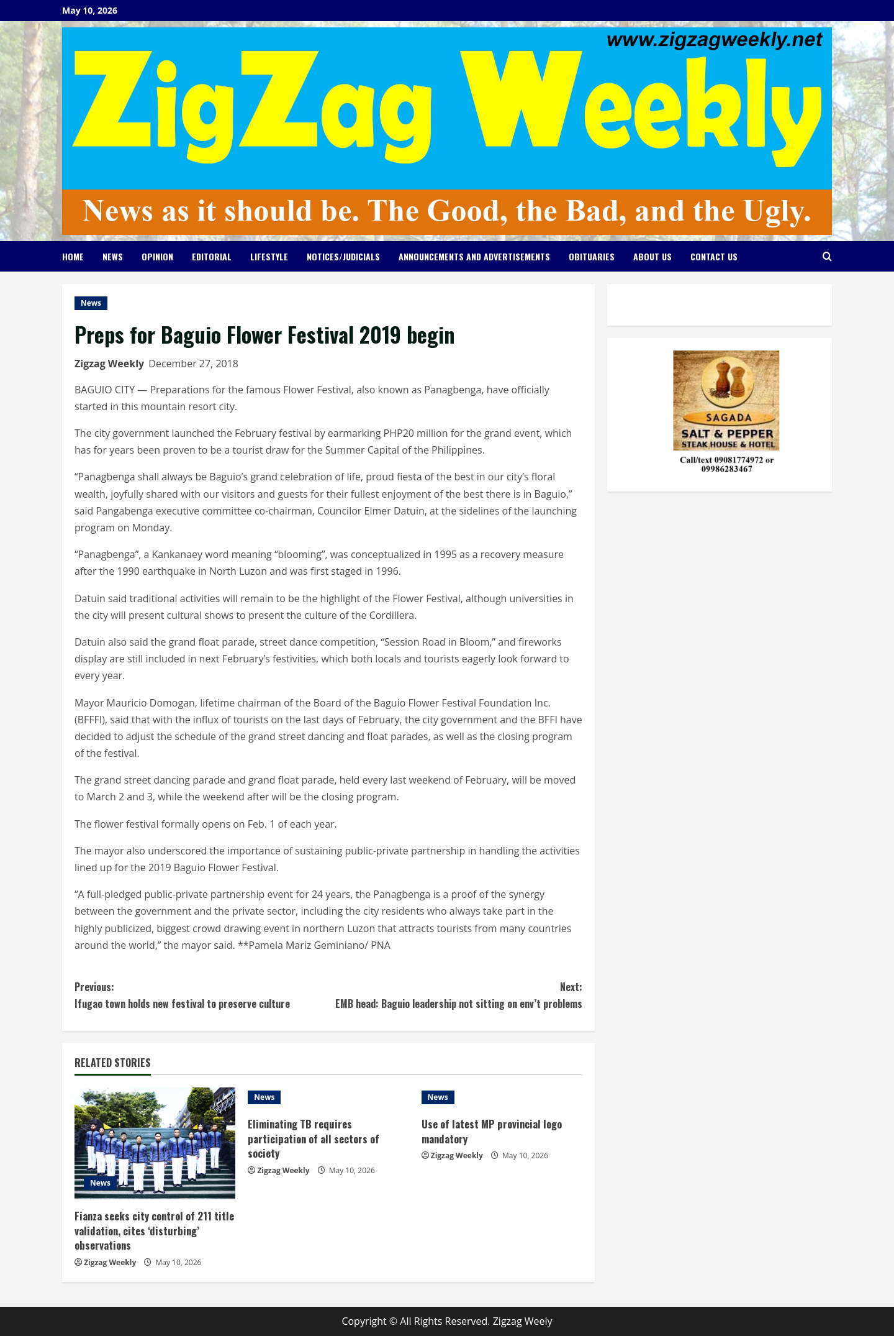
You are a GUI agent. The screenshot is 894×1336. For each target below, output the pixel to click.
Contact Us (714, 256)
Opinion (157, 256)
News (112, 256)
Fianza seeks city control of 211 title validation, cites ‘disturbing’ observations (149, 1230)
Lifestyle (269, 256)
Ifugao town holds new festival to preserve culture (201, 995)
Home (73, 256)
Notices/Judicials (343, 256)
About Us (652, 256)
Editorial (212, 256)
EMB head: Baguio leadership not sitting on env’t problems (455, 995)
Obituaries (592, 256)
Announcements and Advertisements (474, 256)
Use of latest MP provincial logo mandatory (493, 1131)
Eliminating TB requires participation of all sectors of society (315, 1138)
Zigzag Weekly (109, 363)
